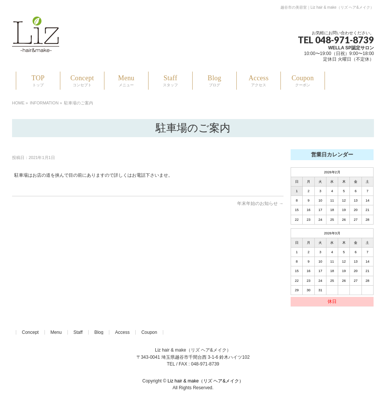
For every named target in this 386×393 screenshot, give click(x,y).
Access (122, 332)
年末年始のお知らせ (260, 203)
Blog (98, 332)
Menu (56, 332)
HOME (18, 103)
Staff (78, 332)
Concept (30, 332)
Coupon (149, 332)
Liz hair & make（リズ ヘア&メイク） (205, 381)
